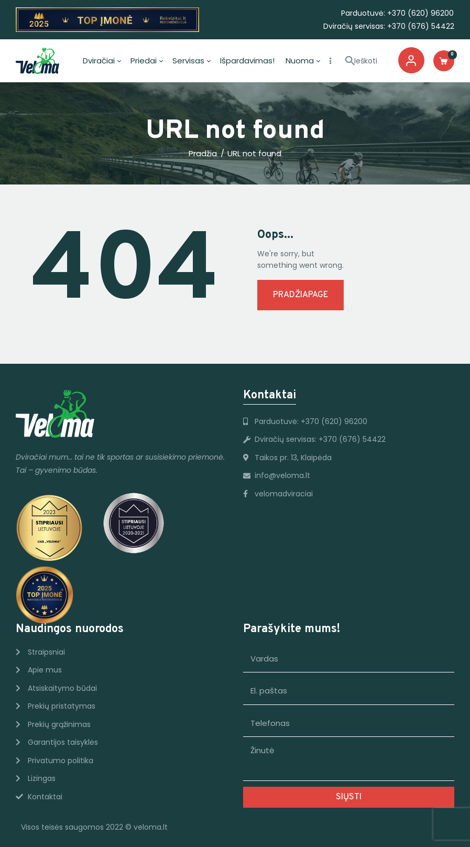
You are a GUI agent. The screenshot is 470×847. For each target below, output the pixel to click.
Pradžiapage (300, 295)
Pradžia (203, 153)
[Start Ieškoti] (350, 62)
